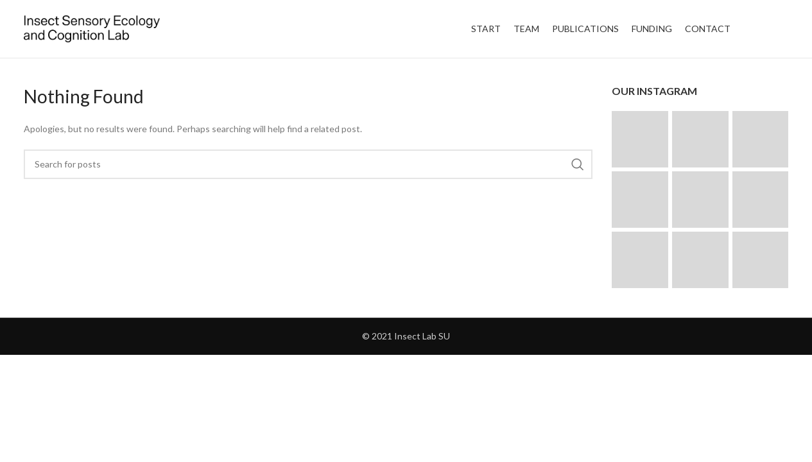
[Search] (308, 164)
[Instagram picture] (640, 139)
